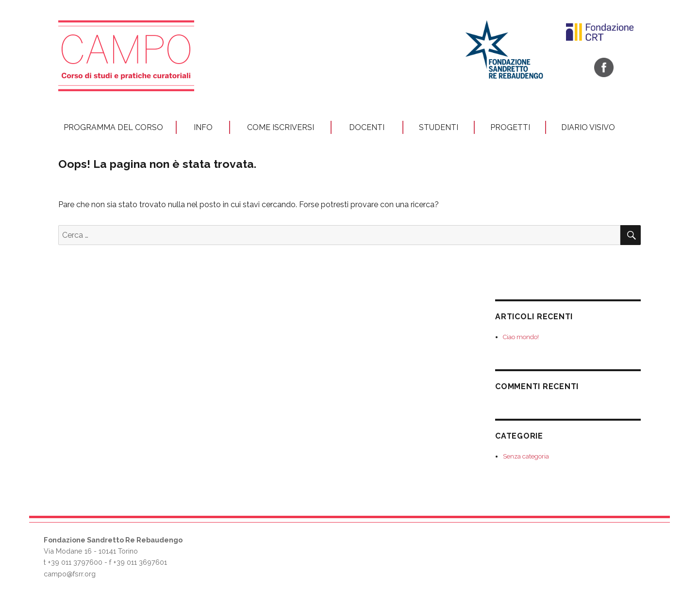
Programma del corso (113, 127)
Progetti (510, 127)
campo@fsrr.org (70, 574)
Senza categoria (526, 456)
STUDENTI (438, 127)
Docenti (366, 127)
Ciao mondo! (521, 337)
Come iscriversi (280, 127)
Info (203, 127)
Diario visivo (588, 127)
